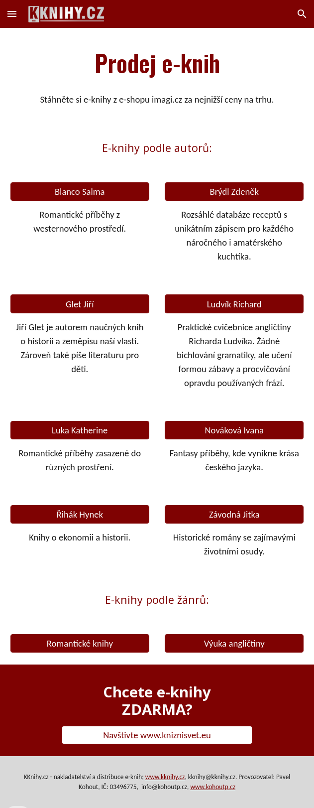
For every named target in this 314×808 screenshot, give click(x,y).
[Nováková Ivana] (234, 430)
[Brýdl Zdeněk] (234, 192)
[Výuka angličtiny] (234, 643)
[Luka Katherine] (80, 430)
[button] (12, 13)
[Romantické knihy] (80, 643)
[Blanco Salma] (80, 192)
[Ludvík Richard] (234, 304)
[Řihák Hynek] (80, 515)
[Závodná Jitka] (234, 515)
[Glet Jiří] (80, 304)
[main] (157, 63)
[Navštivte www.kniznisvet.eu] (157, 735)
